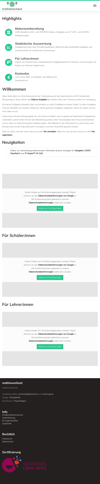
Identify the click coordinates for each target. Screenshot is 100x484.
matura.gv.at (47, 394)
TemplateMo (14, 397)
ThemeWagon (20, 401)
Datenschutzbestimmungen (41, 202)
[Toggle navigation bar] (95, 5)
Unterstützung (8, 417)
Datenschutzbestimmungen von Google (56, 195)
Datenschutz (7, 441)
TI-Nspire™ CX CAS (34, 153)
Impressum (7, 438)
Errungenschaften (10, 420)
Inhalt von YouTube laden (50, 208)
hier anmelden (49, 131)
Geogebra (79, 150)
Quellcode (6, 423)
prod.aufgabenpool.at (28, 394)
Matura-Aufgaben (39, 99)
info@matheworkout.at (12, 415)
